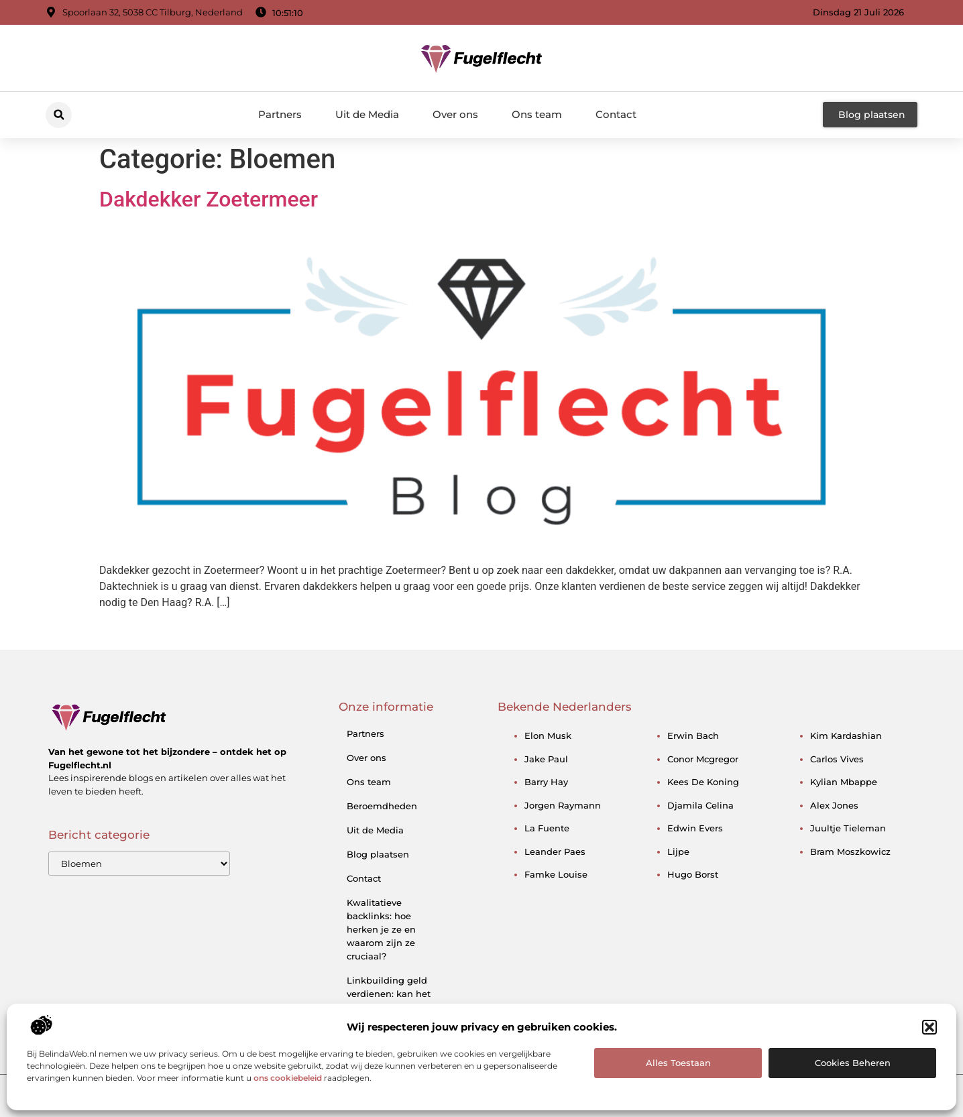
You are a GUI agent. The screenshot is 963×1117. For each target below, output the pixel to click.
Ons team (537, 114)
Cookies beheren (853, 1062)
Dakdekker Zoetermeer (208, 199)
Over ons (455, 114)
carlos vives (837, 759)
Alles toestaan (678, 1062)
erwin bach (693, 735)
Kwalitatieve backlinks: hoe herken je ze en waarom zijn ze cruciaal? (381, 929)
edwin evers (695, 828)
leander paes (554, 851)
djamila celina (700, 805)
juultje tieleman (848, 828)
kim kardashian (846, 735)
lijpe (678, 851)
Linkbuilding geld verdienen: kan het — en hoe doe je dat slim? (392, 1000)
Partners (280, 114)
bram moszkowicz (850, 851)
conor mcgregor (702, 759)
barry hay (546, 781)
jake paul (546, 759)
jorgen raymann (562, 805)
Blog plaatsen (378, 854)
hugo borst (692, 874)
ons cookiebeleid (287, 1078)
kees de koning (703, 781)
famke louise (555, 874)
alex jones (834, 805)
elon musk (547, 735)
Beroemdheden (382, 806)
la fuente (546, 828)
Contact (616, 114)
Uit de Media (367, 114)
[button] (929, 1027)
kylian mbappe (843, 781)
